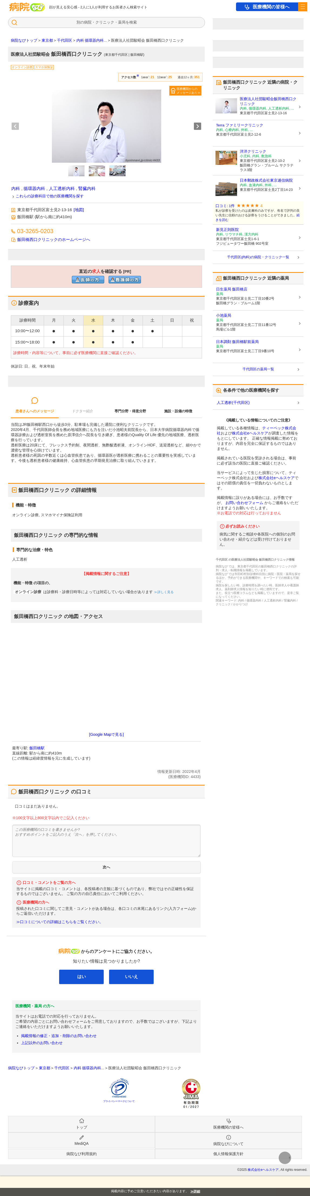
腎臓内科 (87, 188)
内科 (15, 188)
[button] (76, 170)
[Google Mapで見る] (106, 734)
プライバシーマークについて (119, 1101)
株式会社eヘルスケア (250, 433)
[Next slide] (197, 126)
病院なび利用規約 (81, 1154)
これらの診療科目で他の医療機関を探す (50, 196)
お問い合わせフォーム (244, 503)
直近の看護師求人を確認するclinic (125, 279)
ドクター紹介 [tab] (82, 411)
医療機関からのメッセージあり (187, 90)
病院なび (27, 6)
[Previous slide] (15, 126)
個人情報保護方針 (228, 1154)
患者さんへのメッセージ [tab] (34, 411)
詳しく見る (165, 592)
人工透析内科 (62, 188)
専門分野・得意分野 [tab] (130, 411)
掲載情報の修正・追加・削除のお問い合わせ (59, 1036)
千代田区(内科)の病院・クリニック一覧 (258, 257)
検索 (133, 22)
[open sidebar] (302, 6)
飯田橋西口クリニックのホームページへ (53, 239)
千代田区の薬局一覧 (258, 369)
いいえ (131, 976)
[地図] (78, 209)
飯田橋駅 (37, 748)
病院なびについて (228, 1144)
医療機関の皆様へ (271, 6)
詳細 (197, 1191)
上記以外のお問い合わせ (42, 1043)
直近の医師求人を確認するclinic (88, 279)
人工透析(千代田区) (233, 402)
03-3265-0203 (35, 231)
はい (81, 976)
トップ (81, 1127)
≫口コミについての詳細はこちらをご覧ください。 (59, 922)
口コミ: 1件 (225, 206)
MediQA (82, 1143)
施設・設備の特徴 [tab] (178, 411)
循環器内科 (34, 188)
